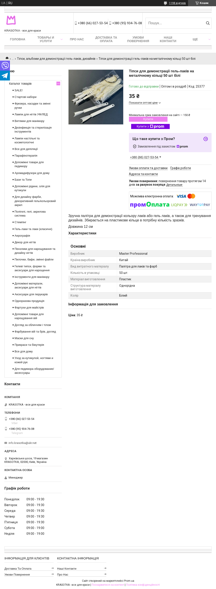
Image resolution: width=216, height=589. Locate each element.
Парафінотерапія (26, 155)
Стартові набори (25, 97)
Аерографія (22, 235)
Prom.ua (129, 580)
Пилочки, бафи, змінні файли (34, 259)
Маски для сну (24, 338)
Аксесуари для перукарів (31, 294)
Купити (148, 119)
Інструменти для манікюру (32, 277)
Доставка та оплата (106, 39)
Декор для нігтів (25, 242)
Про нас (77, 39)
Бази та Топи (23, 179)
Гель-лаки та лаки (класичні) (33, 229)
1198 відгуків (177, 3)
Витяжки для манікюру (29, 121)
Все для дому (24, 351)
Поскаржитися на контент (108, 584)
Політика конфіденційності (143, 584)
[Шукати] (208, 23)
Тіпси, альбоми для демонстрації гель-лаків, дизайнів (56, 58)
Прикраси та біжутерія (29, 344)
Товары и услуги (45, 39)
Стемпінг (20, 222)
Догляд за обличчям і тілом (33, 325)
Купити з (150, 127)
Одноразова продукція (29, 301)
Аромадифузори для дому (32, 173)
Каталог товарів (20, 83)
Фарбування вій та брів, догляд (35, 331)
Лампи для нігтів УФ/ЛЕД (31, 114)
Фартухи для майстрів (29, 307)
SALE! (19, 90)
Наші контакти (168, 39)
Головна (17, 39)
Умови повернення (138, 39)
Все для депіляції (26, 149)
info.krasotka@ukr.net (23, 443)
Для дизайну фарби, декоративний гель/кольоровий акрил (35, 200)
